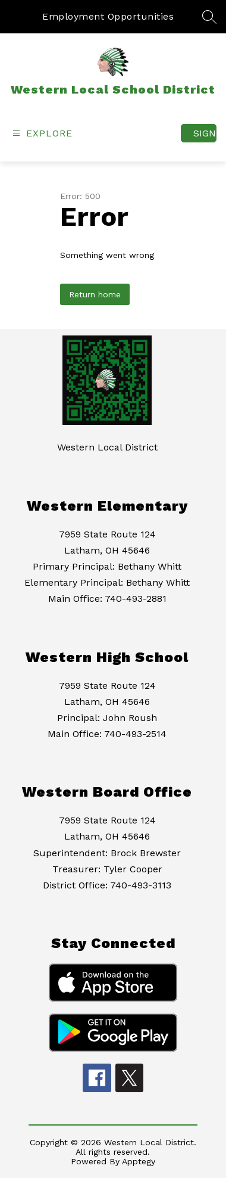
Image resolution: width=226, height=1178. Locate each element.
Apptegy (138, 1161)
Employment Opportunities (108, 16)
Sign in (204, 133)
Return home (95, 294)
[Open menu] (41, 133)
